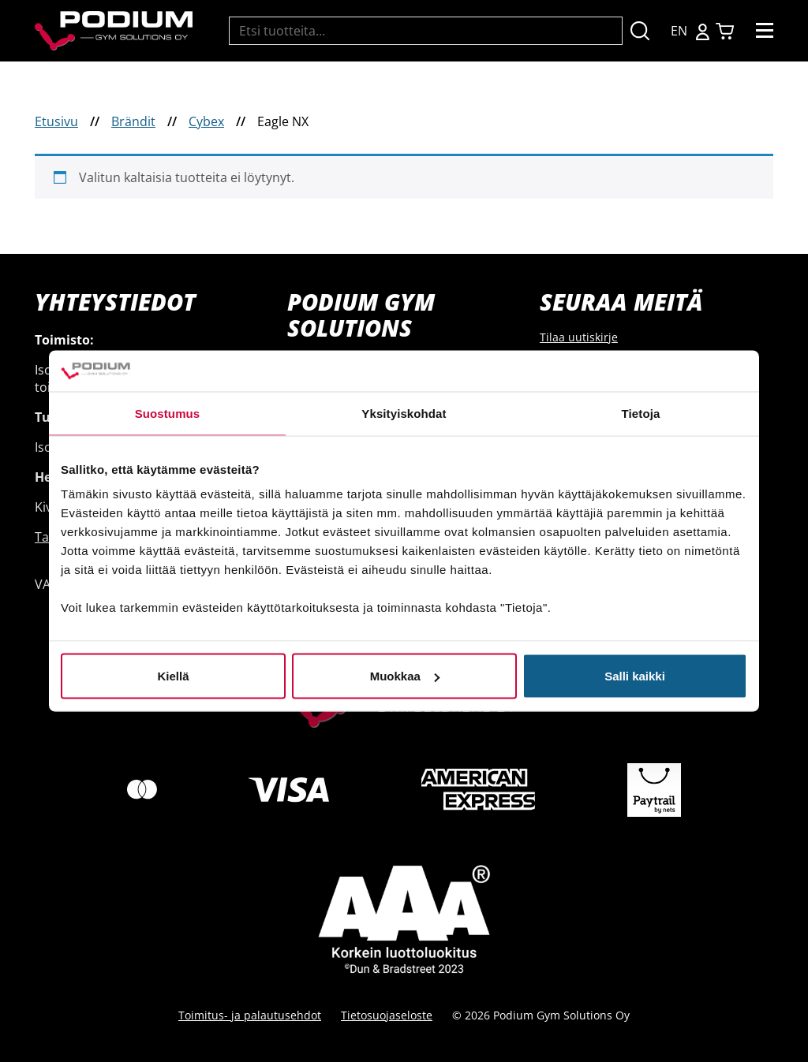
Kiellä (173, 676)
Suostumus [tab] (167, 412)
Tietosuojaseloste (386, 1015)
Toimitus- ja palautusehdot (249, 1015)
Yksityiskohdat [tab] (403, 412)
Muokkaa (405, 676)
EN (679, 30)
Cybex (206, 121)
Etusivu (56, 121)
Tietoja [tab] (641, 412)
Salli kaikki (634, 676)
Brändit (133, 121)
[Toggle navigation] (764, 30)
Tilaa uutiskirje (579, 337)
